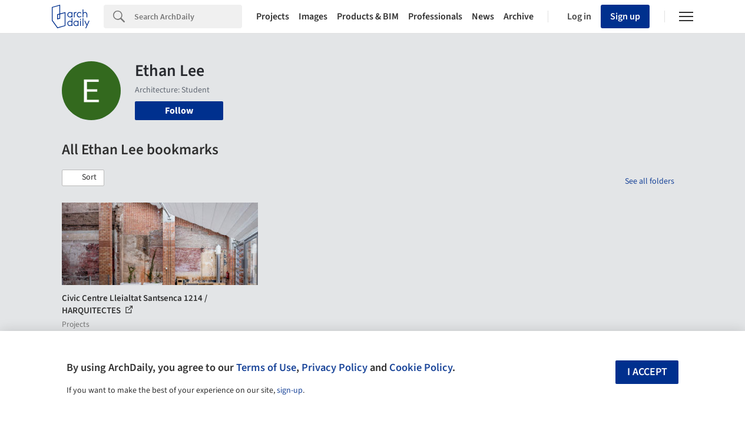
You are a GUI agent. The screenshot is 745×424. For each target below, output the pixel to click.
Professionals (435, 16)
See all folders (649, 181)
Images (313, 16)
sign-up (290, 390)
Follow (179, 110)
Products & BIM (368, 16)
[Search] (188, 16)
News (483, 16)
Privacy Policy (334, 367)
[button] (83, 178)
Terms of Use (266, 367)
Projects (272, 16)
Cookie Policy (420, 367)
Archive (519, 16)
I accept (647, 372)
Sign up (625, 16)
